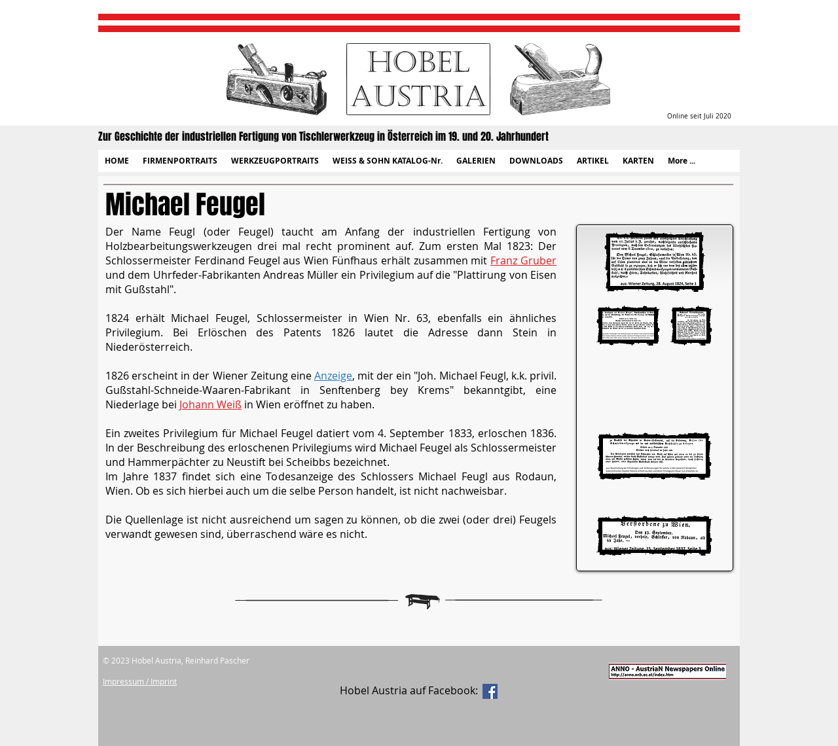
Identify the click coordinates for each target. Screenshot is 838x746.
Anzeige (333, 375)
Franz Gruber (523, 260)
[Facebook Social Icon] (490, 691)
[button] (180, 161)
